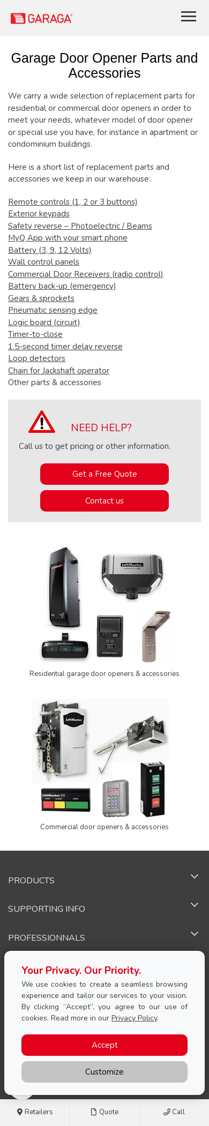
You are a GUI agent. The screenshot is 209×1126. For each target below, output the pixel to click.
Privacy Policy (134, 1018)
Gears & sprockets (41, 298)
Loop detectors (36, 358)
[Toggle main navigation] (188, 16)
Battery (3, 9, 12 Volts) (50, 250)
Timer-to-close (35, 334)
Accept (105, 1045)
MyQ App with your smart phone (68, 237)
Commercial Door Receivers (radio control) (85, 274)
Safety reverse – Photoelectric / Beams (80, 226)
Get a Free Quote (104, 474)
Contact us (104, 501)
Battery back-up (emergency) (62, 286)
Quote (104, 1112)
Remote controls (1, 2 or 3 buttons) (73, 202)
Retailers (34, 1112)
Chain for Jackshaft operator (58, 370)
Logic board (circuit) (44, 322)
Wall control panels (43, 262)
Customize (104, 1072)
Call (174, 1112)
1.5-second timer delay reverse (65, 346)
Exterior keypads (39, 213)
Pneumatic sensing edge (53, 310)
